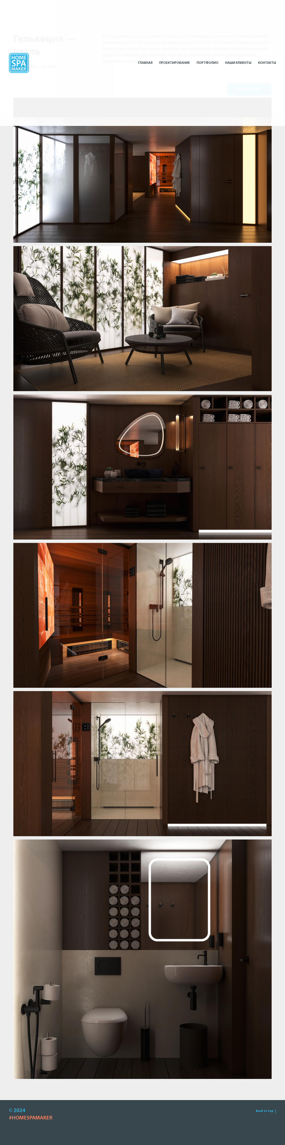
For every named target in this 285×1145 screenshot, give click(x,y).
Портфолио (207, 63)
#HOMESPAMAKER (30, 1118)
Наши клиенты (238, 63)
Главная (145, 63)
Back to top (266, 1111)
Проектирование (174, 63)
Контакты (267, 63)
